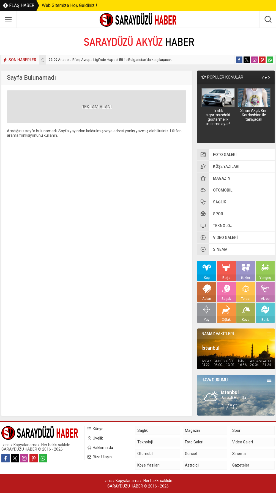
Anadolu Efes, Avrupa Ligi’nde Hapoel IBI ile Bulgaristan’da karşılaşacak (110, 60)
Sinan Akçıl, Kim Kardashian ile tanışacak (253, 115)
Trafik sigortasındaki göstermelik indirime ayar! (218, 117)
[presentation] (42, 58)
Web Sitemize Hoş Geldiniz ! (69, 5)
